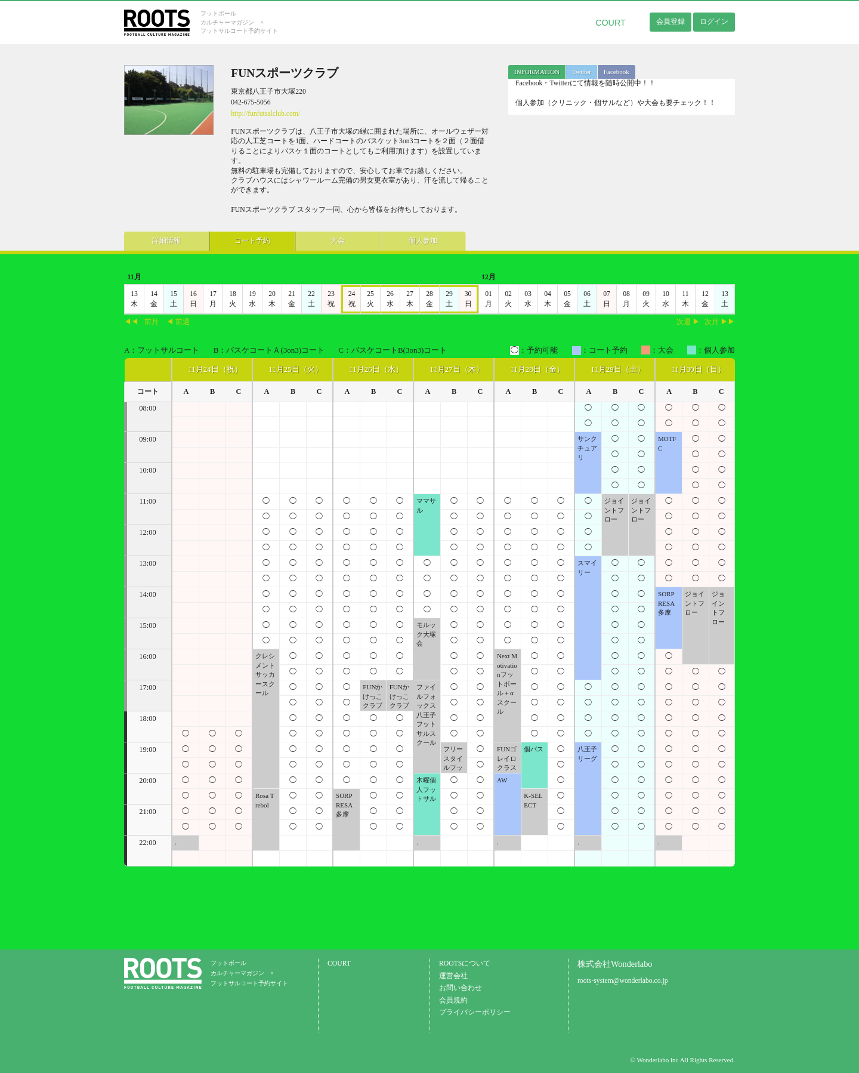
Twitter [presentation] (581, 71)
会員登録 (670, 21)
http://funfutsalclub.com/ (265, 114)
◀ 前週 (178, 322)
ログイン (714, 21)
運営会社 (453, 976)
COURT (610, 22)
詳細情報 (160, 239)
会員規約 (453, 1000)
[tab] (537, 72)
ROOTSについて (464, 963)
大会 (303, 239)
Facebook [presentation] (616, 71)
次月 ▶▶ (719, 322)
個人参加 (374, 239)
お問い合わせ (460, 988)
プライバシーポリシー (475, 1012)
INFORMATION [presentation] (537, 71)
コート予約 (231, 239)
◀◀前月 (141, 322)
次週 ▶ (688, 322)
